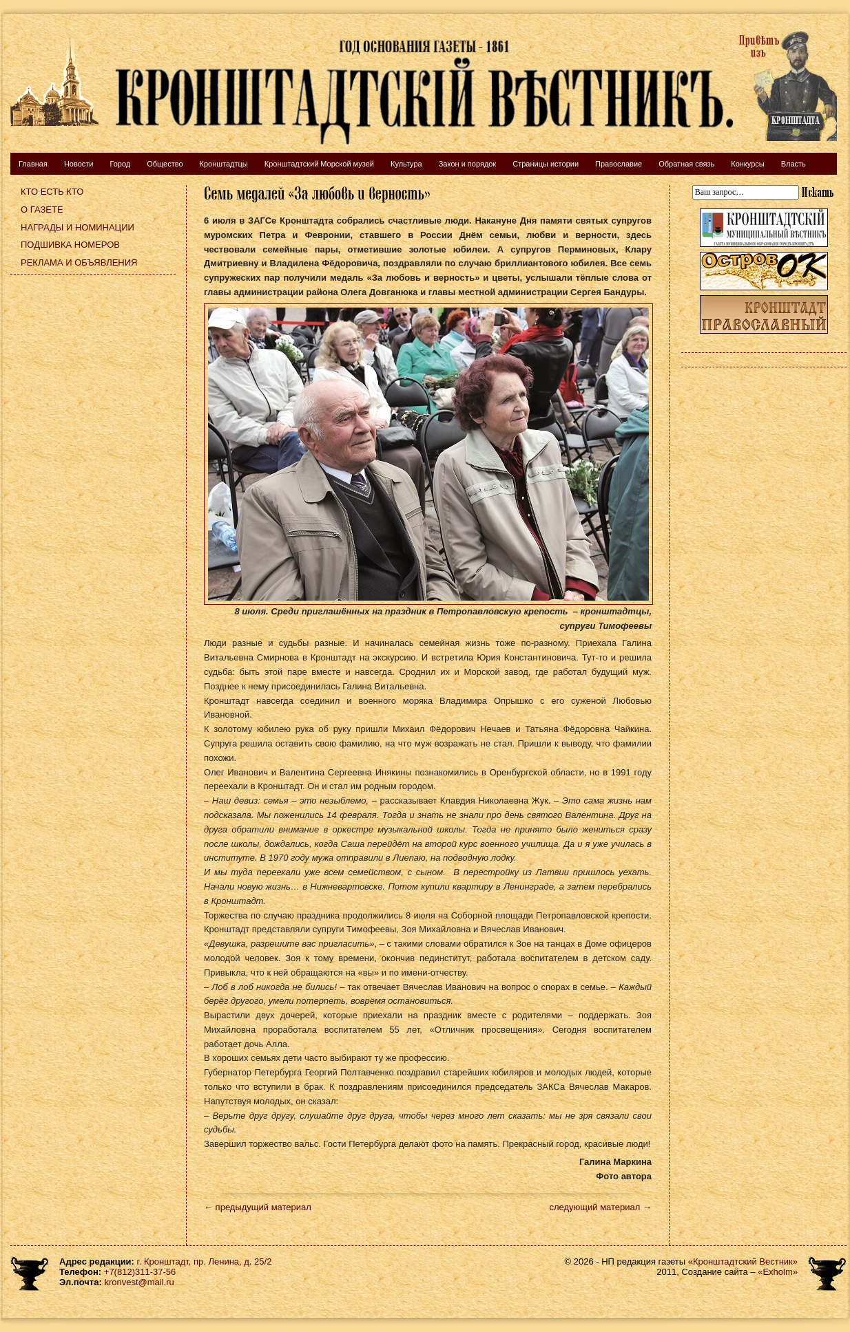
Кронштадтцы (224, 164)
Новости (79, 164)
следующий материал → (600, 1207)
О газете (42, 209)
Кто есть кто (52, 191)
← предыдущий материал (257, 1207)
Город (120, 164)
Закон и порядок (468, 164)
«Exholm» (778, 1272)
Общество (165, 164)
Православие (618, 164)
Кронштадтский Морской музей (319, 164)
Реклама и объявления (79, 262)
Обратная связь (686, 164)
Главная (33, 164)
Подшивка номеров (70, 244)
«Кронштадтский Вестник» (743, 1261)
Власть (793, 164)
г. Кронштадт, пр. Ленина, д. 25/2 (204, 1261)
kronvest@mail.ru (139, 1282)
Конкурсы (747, 164)
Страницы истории (545, 164)
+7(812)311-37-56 (140, 1272)
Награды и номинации (77, 227)
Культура (406, 164)
